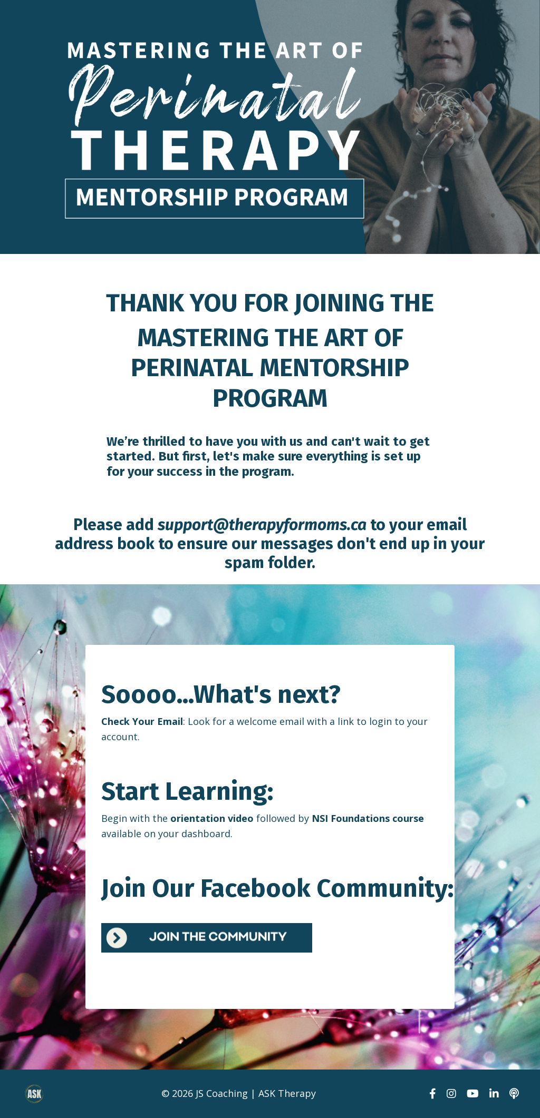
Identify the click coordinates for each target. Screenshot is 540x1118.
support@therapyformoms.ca (262, 524)
